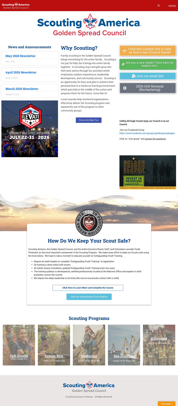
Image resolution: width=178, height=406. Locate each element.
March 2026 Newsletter (22, 89)
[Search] (159, 5)
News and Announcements (29, 47)
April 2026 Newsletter (21, 72)
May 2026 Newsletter (20, 56)
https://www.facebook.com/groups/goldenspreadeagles (147, 133)
